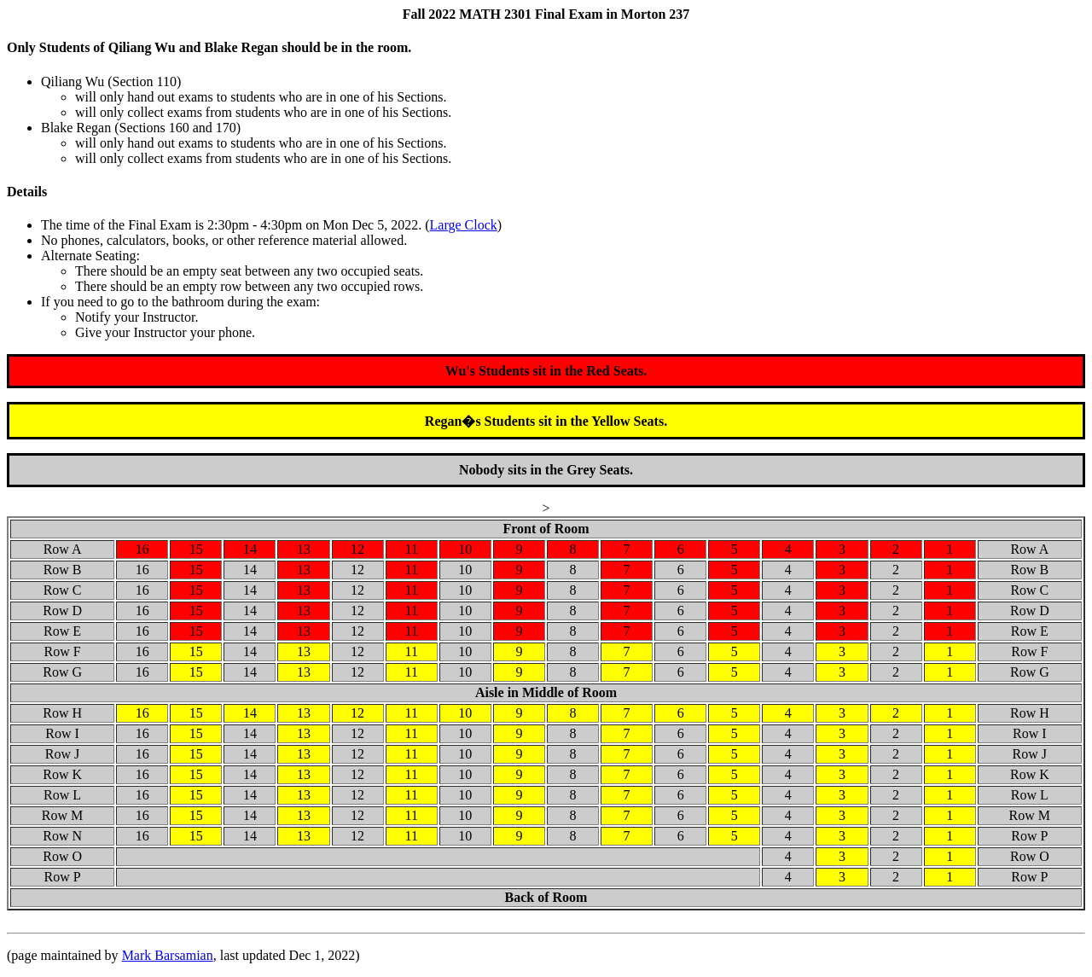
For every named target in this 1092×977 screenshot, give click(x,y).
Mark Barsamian (167, 955)
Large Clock (463, 225)
